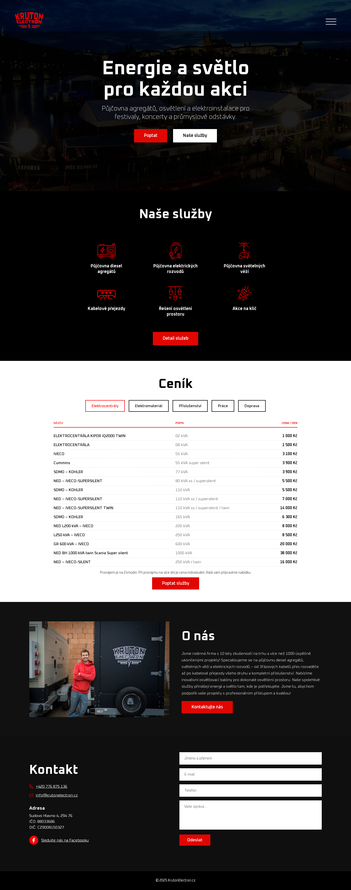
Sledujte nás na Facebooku (59, 840)
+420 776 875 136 (51, 786)
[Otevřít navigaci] (331, 22)
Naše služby (195, 135)
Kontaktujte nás (207, 707)
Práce (223, 406)
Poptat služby (175, 583)
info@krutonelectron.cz (57, 795)
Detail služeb (175, 338)
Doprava (251, 406)
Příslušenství (190, 406)
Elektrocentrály (105, 406)
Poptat (150, 135)
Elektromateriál (148, 406)
